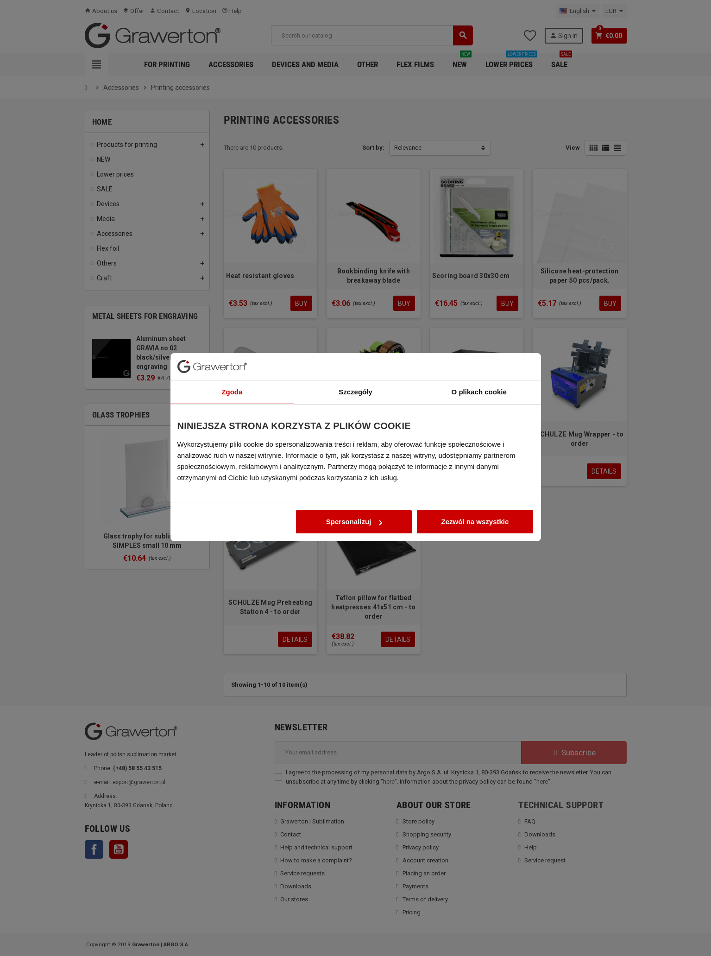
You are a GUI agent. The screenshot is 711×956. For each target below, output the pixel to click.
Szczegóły (355, 408)
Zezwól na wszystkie (475, 538)
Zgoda (231, 408)
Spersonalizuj (354, 538)
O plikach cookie (479, 408)
